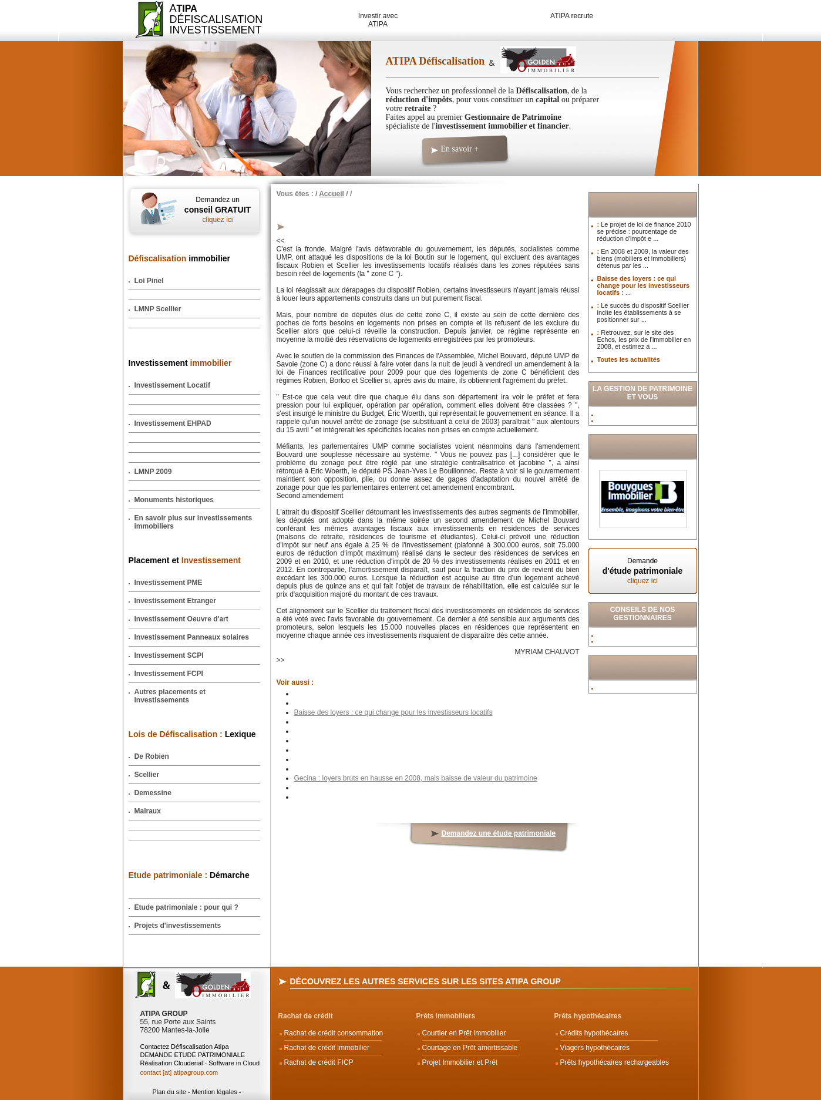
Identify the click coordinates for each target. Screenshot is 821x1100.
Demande (642, 571)
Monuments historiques (174, 500)
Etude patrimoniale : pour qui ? (186, 907)
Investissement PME (168, 582)
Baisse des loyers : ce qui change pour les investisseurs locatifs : (643, 285)
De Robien (151, 756)
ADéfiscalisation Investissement (209, 19)
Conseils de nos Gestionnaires (642, 613)
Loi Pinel (149, 281)
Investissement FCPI (168, 674)
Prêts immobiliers (446, 1016)
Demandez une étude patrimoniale (499, 833)
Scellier (147, 775)
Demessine (152, 793)
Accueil (331, 194)
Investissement (180, 363)
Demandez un (218, 210)
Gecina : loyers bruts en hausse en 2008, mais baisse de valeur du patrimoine (415, 778)
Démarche (189, 875)
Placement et (185, 560)
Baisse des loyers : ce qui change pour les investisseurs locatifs (393, 712)
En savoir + (460, 148)
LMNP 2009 (153, 471)
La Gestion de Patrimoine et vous (642, 393)
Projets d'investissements (177, 925)
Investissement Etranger (175, 601)
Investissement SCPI (169, 655)
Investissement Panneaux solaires (191, 637)
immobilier (180, 258)
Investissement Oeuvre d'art (181, 619)
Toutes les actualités (628, 359)
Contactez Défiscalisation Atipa (184, 1046)
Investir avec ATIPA (378, 20)
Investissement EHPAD (172, 423)
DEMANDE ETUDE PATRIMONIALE (192, 1054)
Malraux (147, 811)
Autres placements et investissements (170, 696)
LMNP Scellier (157, 309)
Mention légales (214, 1091)
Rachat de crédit (305, 1016)
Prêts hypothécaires (588, 1016)
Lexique (192, 734)
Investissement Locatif (172, 385)
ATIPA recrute (571, 16)
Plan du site (169, 1091)
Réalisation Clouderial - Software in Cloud (200, 1063)
